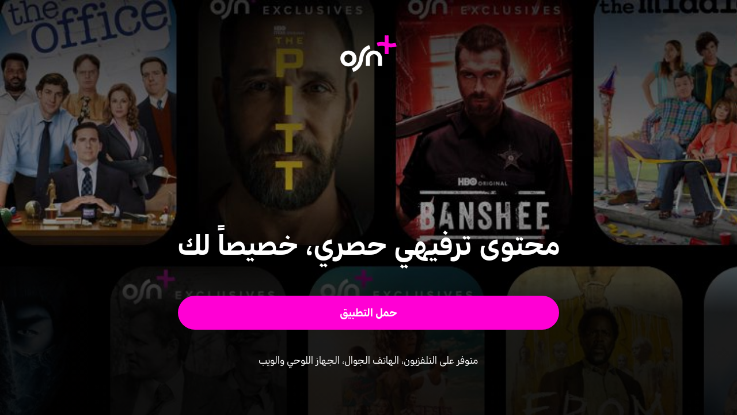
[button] (369, 313)
